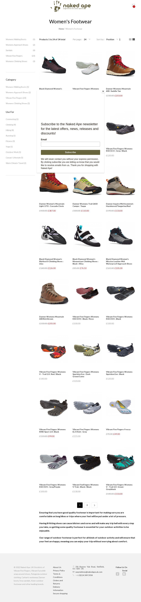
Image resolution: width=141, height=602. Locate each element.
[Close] (103, 91)
